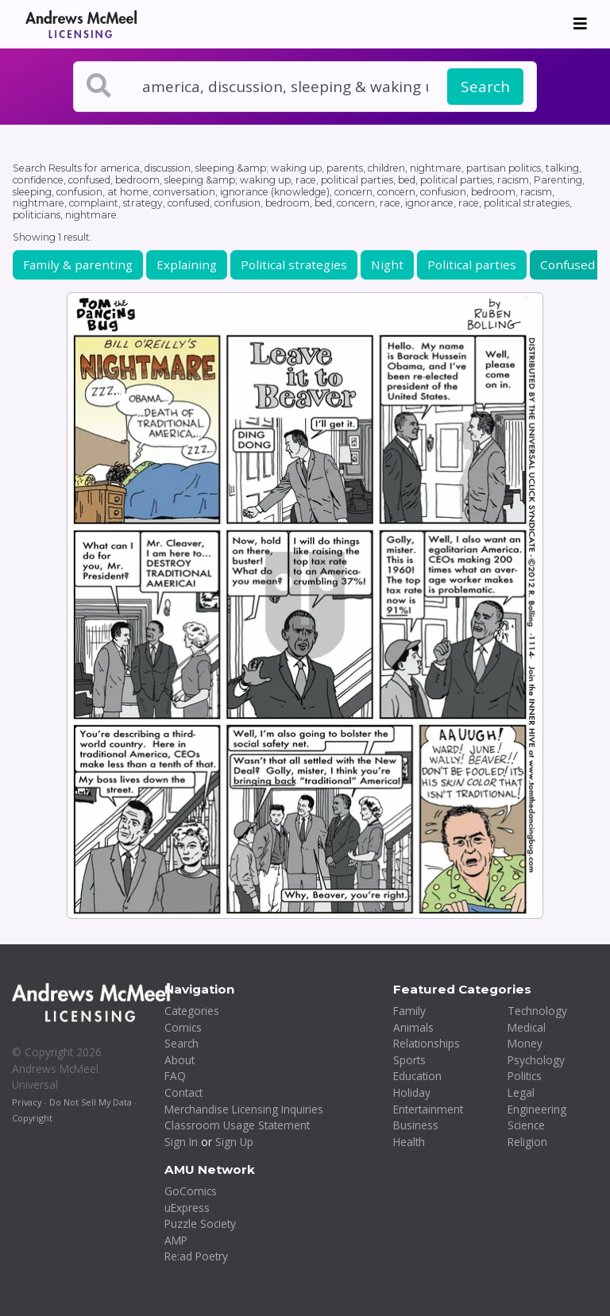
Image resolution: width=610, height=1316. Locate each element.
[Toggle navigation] (580, 24)
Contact (183, 1092)
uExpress (187, 1207)
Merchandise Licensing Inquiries (243, 1109)
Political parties (471, 264)
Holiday (411, 1092)
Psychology (536, 1059)
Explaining (186, 264)
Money (525, 1043)
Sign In (181, 1141)
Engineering (537, 1109)
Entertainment (428, 1109)
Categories (191, 1010)
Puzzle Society (200, 1223)
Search (485, 86)
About (179, 1059)
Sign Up (234, 1141)
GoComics (190, 1190)
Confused (567, 264)
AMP (175, 1240)
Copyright (32, 1118)
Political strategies (294, 264)
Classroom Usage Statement (237, 1125)
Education (417, 1075)
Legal (521, 1092)
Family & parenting (78, 264)
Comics (183, 1027)
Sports (409, 1059)
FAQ (175, 1075)
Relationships (426, 1043)
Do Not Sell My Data (90, 1102)
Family (409, 1010)
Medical (527, 1027)
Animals (413, 1027)
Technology (537, 1010)
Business (415, 1125)
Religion (527, 1141)
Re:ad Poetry (196, 1256)
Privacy (26, 1102)
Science (526, 1125)
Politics (525, 1075)
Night (387, 264)
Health (409, 1141)
